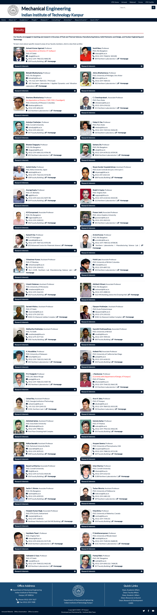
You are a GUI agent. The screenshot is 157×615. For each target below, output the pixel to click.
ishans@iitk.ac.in (101, 471)
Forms (140, 2)
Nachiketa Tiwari (32, 533)
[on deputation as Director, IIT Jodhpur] (41, 51)
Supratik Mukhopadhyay (102, 329)
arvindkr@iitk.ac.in (102, 240)
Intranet (124, 2)
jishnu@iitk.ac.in (101, 78)
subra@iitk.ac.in (101, 426)
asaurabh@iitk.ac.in (35, 449)
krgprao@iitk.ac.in (35, 218)
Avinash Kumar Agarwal (35, 48)
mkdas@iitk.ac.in (101, 127)
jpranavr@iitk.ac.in (102, 218)
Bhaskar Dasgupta (33, 145)
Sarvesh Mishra (32, 306)
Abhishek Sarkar (32, 421)
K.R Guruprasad (32, 212)
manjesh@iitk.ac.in (35, 516)
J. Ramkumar (97, 374)
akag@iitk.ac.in (33, 56)
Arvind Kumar (98, 235)
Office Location (33, 611)
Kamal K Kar (30, 235)
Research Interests (21, 66)
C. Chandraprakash (100, 97)
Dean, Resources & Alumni (131, 598)
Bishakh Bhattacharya (34, 73)
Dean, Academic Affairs (131, 590)
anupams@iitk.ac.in (102, 449)
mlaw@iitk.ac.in (101, 265)
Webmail (133, 2)
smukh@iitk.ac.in (101, 334)
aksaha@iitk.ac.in (101, 404)
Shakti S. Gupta (98, 190)
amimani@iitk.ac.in (102, 289)
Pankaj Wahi (97, 556)
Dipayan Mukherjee (100, 306)
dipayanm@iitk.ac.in (102, 312)
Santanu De (97, 145)
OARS (131, 603)
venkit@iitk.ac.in (101, 538)
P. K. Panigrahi (31, 374)
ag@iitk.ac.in (33, 195)
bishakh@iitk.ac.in (35, 78)
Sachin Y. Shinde (32, 488)
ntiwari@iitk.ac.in (34, 538)
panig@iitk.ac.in (34, 379)
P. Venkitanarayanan (100, 533)
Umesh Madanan (32, 284)
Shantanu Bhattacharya (35, 97)
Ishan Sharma (98, 466)
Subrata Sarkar (98, 421)
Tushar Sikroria (98, 488)
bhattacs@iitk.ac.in (35, 105)
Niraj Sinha (97, 511)
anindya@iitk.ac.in (35, 127)
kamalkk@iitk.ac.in (35, 240)
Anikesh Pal (97, 351)
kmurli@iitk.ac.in (34, 357)
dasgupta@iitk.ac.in (35, 150)
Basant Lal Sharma (33, 466)
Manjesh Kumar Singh (34, 511)
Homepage (52, 61)
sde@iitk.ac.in (100, 150)
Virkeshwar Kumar (33, 259)
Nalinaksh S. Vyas (32, 556)
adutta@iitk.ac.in (34, 172)
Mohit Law (97, 259)
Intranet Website (7, 611)
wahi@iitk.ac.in (100, 561)
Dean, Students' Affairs (130, 595)
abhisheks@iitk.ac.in (36, 426)
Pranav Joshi (97, 212)
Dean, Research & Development (131, 600)
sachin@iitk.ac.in (34, 494)
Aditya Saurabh (32, 443)
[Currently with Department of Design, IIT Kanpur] (112, 376)
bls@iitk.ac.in (33, 471)
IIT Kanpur (85, 610)
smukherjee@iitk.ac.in (36, 334)
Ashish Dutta (31, 167)
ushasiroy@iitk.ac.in (35, 404)
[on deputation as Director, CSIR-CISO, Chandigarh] (45, 100)
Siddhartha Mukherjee (34, 329)
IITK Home (115, 2)
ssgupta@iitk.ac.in (102, 195)
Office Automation (20, 611)
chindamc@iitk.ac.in (102, 103)
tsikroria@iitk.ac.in (102, 494)
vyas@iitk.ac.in (33, 561)
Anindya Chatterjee (33, 122)
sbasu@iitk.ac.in (101, 53)
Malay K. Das (97, 122)
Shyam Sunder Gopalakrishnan (104, 167)
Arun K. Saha (97, 398)
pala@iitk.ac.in (100, 357)
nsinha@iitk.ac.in (101, 516)
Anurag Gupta (31, 190)
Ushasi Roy (30, 398)
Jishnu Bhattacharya (100, 73)
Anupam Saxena (99, 443)
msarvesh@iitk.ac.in (35, 312)
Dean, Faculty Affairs (131, 592)
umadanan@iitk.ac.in (36, 289)
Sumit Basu (97, 48)
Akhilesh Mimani (99, 284)
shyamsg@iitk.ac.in (102, 172)
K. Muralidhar (31, 351)
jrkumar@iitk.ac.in (102, 382)
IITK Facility (150, 2)
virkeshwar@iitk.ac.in (36, 265)
